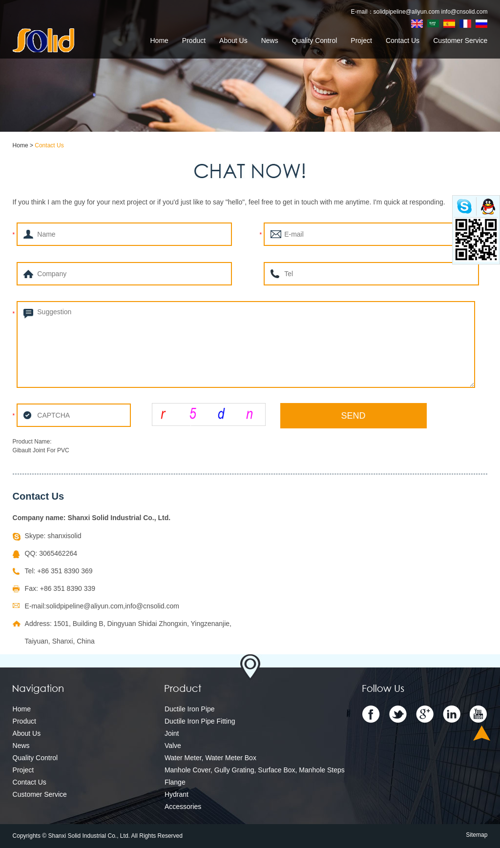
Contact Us (402, 40)
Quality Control (314, 40)
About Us (233, 40)
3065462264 (58, 553)
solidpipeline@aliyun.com (407, 11)
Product (194, 40)
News (269, 40)
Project (361, 40)
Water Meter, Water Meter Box (210, 758)
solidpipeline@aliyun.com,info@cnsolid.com (112, 606)
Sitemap (476, 834)
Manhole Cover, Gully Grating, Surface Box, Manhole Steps (255, 770)
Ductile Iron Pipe (190, 709)
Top (481, 733)
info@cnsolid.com (464, 11)
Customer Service (460, 40)
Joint (172, 733)
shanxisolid (64, 536)
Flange (175, 782)
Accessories (183, 806)
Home (159, 40)
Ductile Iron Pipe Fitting (200, 721)
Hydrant (176, 794)
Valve (173, 745)
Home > (24, 145)
